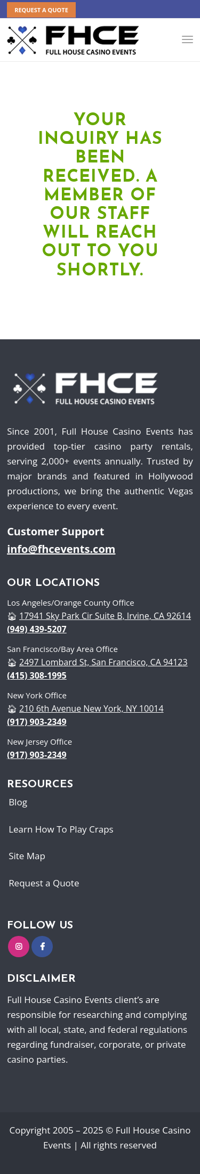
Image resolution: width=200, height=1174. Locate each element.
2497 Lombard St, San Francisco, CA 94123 (103, 662)
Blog (18, 802)
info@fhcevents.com (61, 549)
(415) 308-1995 (37, 675)
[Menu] (187, 40)
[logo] (73, 40)
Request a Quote (44, 883)
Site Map (27, 856)
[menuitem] (41, 10)
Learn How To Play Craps (61, 829)
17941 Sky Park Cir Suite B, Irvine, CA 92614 (105, 616)
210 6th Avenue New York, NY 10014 (91, 708)
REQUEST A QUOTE (41, 10)
